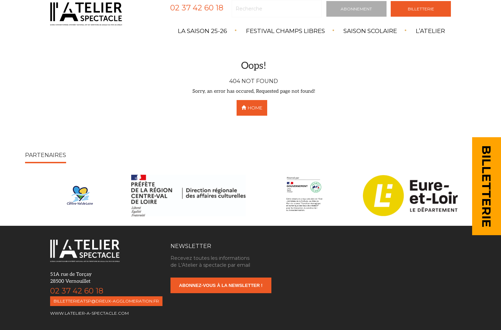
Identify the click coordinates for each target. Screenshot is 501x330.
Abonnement (356, 8)
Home (251, 107)
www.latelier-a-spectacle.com (89, 313)
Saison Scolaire (370, 30)
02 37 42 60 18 (196, 8)
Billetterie (421, 8)
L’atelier (430, 30)
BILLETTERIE (486, 186)
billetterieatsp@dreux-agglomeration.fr (106, 301)
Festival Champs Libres (285, 30)
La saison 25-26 (202, 30)
